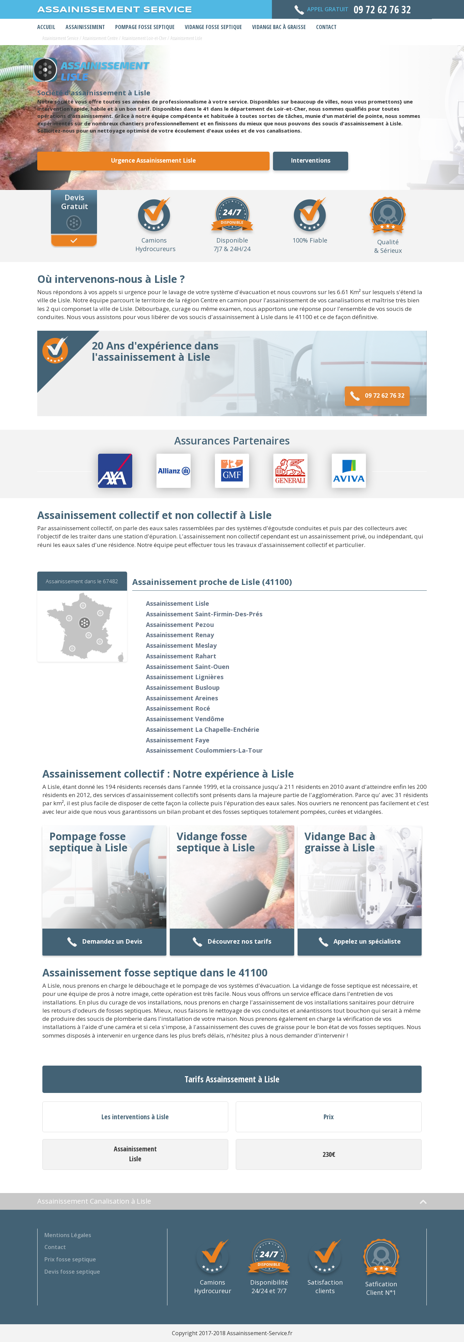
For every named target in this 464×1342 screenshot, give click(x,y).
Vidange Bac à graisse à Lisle (340, 842)
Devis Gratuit (74, 201)
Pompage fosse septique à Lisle (88, 842)
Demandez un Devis (104, 942)
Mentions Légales (67, 1235)
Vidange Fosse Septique (213, 27)
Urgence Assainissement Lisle (153, 160)
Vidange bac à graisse (279, 27)
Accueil (46, 27)
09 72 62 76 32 (377, 396)
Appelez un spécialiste (359, 942)
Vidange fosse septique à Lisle (216, 842)
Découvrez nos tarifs (231, 942)
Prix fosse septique (70, 1259)
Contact (326, 27)
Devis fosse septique (72, 1271)
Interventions (310, 160)
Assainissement (85, 27)
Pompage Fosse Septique (145, 27)
